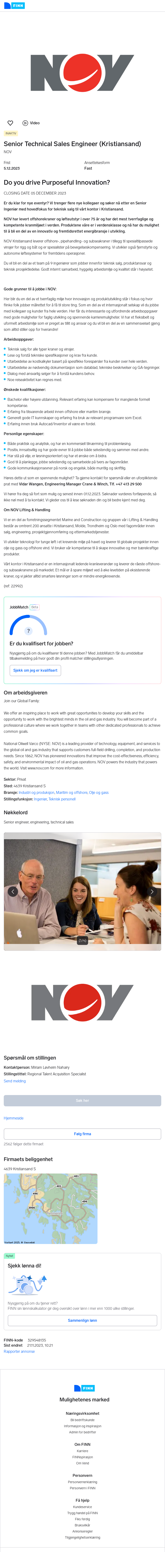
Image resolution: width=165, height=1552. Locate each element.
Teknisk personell (62, 799)
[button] (10, 123)
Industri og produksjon (36, 792)
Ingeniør (40, 799)
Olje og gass (99, 792)
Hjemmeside (13, 1118)
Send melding (15, 1081)
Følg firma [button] (82, 1134)
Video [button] (31, 123)
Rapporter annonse (19, 1351)
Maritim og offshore (71, 792)
